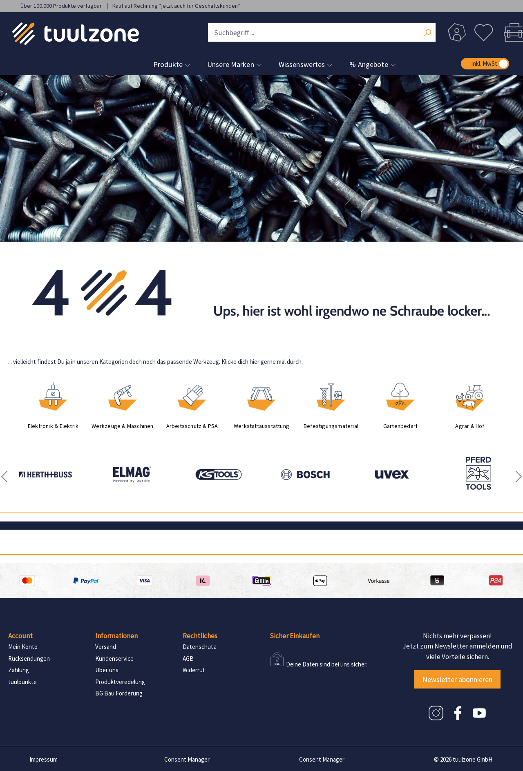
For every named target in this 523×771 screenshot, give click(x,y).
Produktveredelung (120, 682)
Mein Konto (23, 647)
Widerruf (194, 670)
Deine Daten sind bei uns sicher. (326, 664)
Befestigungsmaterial (331, 426)
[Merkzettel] (483, 32)
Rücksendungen (29, 658)
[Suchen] (427, 33)
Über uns (106, 670)
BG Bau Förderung (119, 693)
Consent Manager (187, 759)
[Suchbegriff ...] (322, 32)
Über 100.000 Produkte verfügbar (61, 5)
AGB (188, 658)
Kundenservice (114, 658)
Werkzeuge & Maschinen (122, 426)
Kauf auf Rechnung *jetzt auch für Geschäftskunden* (176, 5)
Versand (105, 647)
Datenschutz (199, 647)
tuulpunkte (22, 682)
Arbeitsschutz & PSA (192, 426)
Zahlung (18, 670)
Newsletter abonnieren (457, 679)
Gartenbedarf (400, 426)
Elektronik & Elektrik (53, 426)
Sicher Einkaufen (295, 635)
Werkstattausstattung (261, 426)
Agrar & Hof (469, 426)
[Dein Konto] (457, 32)
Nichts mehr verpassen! (457, 635)
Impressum (43, 759)
